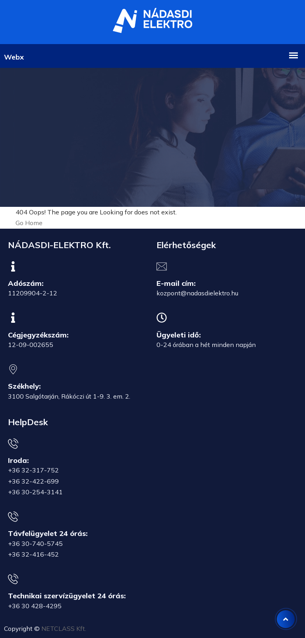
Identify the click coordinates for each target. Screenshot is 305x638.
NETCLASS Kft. (63, 628)
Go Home (28, 223)
